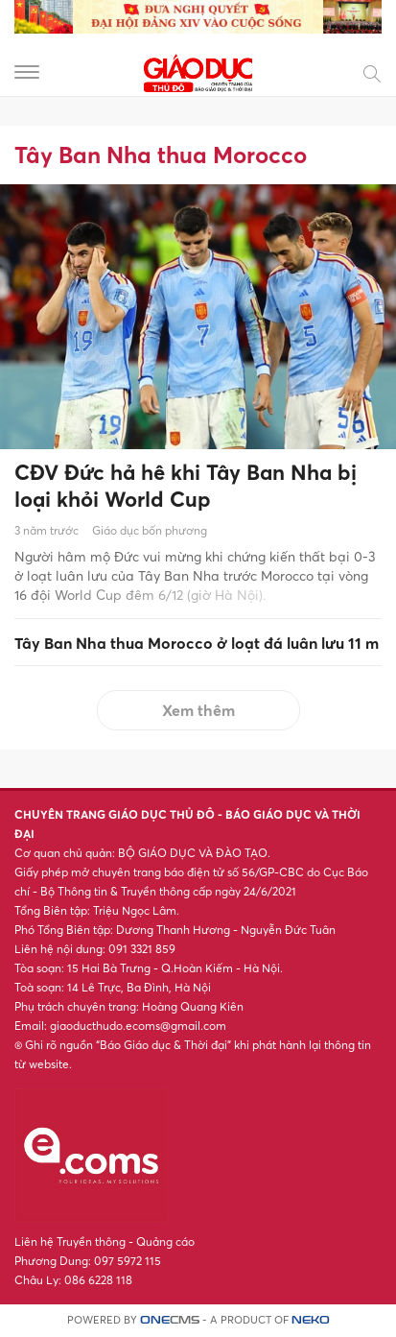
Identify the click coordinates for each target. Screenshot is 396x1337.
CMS (169, 1320)
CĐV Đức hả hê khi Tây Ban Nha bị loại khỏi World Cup (185, 486)
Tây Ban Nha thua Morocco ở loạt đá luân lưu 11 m (196, 643)
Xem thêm (198, 710)
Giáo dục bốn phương (149, 530)
